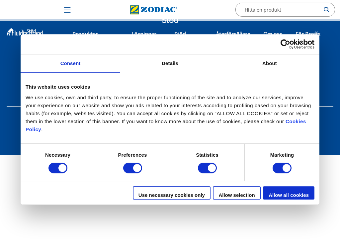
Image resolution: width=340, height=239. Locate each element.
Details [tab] (170, 63)
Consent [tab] (70, 63)
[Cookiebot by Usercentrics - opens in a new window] (285, 44)
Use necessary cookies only (171, 195)
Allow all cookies (289, 195)
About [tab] (269, 63)
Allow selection (236, 195)
